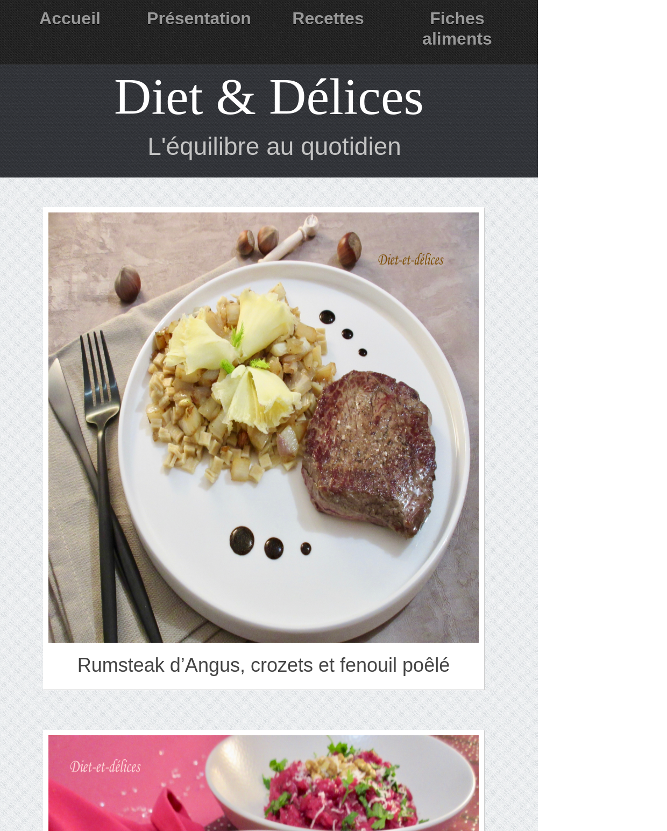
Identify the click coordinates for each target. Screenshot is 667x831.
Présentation (199, 18)
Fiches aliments (457, 28)
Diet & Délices (269, 96)
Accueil (70, 18)
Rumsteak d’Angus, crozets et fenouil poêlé (263, 665)
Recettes (328, 18)
